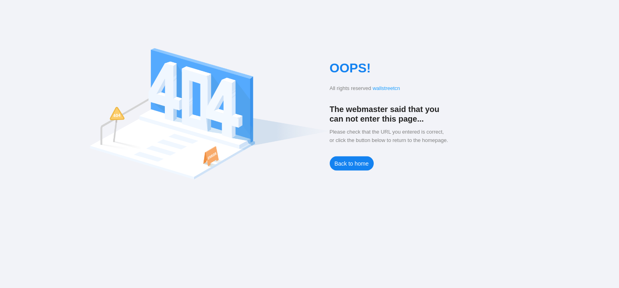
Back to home (352, 163)
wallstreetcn (386, 88)
